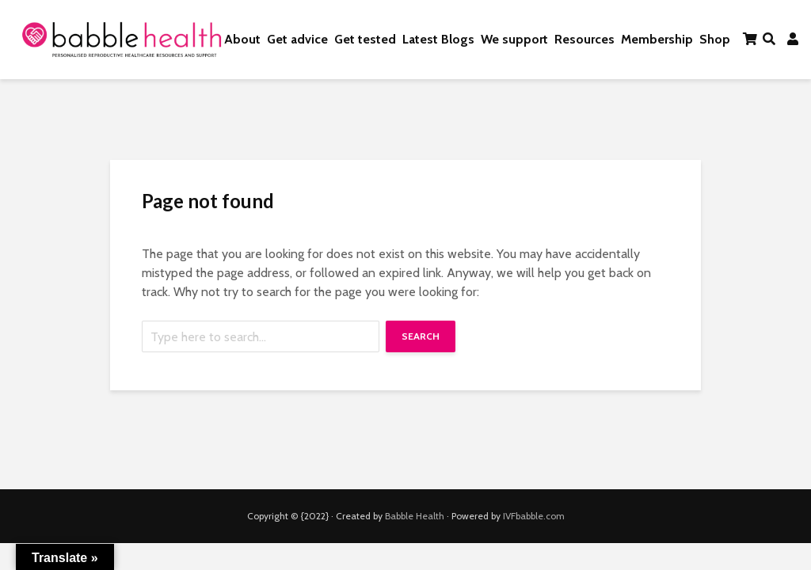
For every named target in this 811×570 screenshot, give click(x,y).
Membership (657, 39)
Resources (584, 39)
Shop (714, 39)
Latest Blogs (438, 39)
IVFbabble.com (534, 516)
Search (421, 336)
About (242, 39)
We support (514, 39)
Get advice (297, 39)
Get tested (365, 39)
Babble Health (414, 516)
